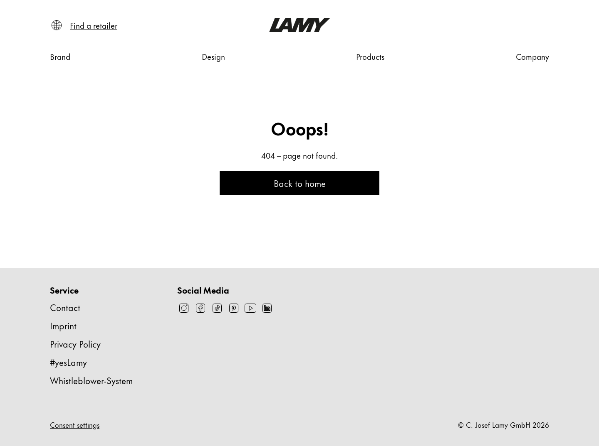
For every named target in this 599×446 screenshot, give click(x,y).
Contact (65, 307)
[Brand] (60, 56)
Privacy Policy (75, 343)
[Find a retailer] (93, 25)
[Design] (213, 56)
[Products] (370, 56)
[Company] (532, 56)
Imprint (63, 325)
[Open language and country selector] (56, 25)
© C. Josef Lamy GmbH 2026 (503, 424)
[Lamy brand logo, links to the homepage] (299, 25)
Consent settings (74, 424)
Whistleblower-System (91, 380)
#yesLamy (68, 362)
